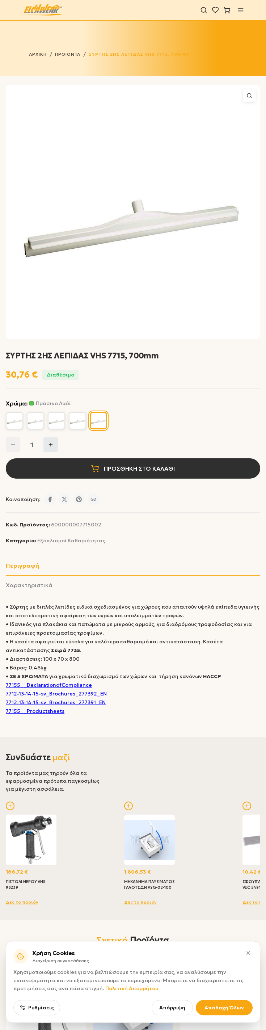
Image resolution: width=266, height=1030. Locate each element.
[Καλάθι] (227, 10)
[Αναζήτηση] (203, 10)
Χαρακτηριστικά (29, 585)
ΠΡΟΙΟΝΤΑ (68, 54)
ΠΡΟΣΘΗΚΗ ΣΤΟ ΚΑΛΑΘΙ (133, 468)
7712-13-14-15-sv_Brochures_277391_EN (56, 702)
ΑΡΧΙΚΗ (38, 54)
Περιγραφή (22, 565)
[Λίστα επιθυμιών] (215, 10)
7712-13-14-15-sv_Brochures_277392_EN (56, 693)
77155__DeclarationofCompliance (49, 685)
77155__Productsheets (35, 711)
